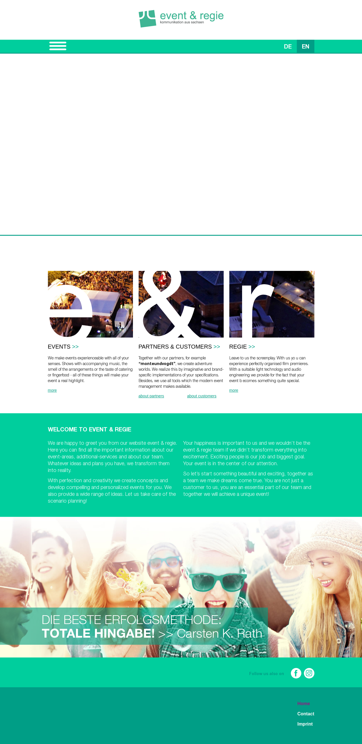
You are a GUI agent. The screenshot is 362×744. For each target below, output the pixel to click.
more (52, 390)
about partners (151, 396)
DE (288, 47)
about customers (202, 396)
